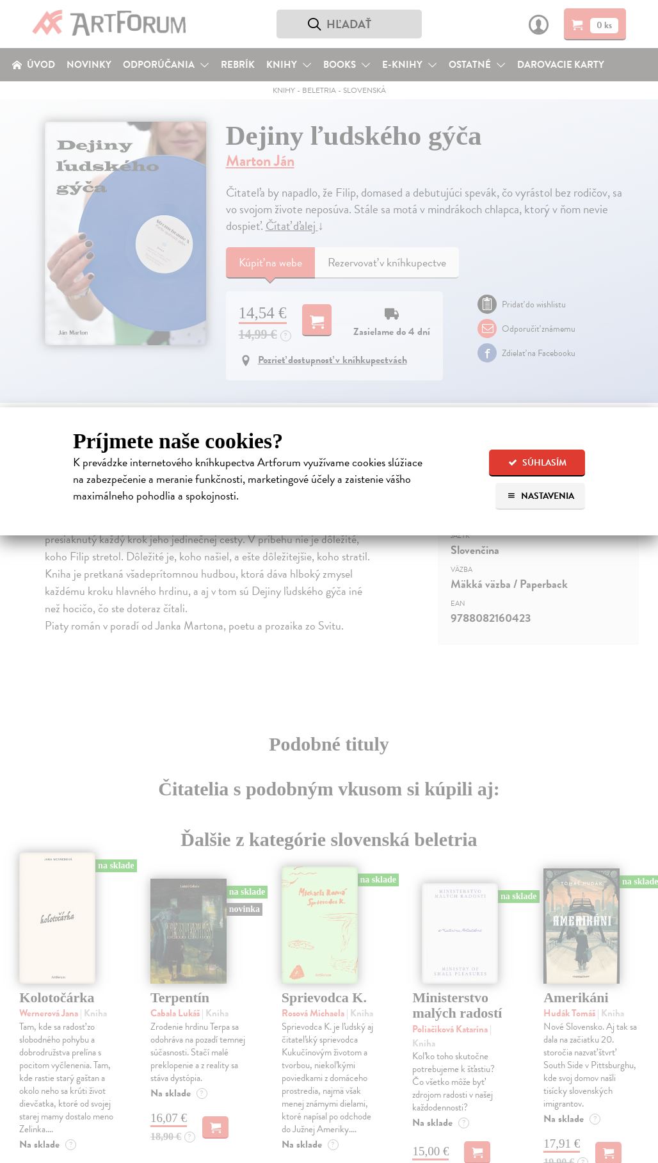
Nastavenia (540, 496)
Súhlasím (537, 462)
